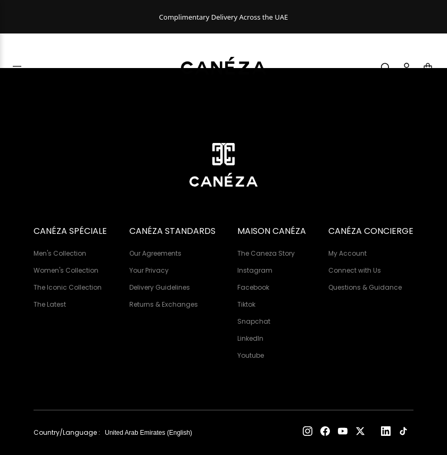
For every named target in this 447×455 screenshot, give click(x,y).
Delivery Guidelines (159, 287)
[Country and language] (153, 432)
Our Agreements (155, 253)
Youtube (250, 355)
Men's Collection (60, 253)
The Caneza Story (266, 253)
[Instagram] (307, 432)
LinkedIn (250, 338)
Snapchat (253, 321)
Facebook (253, 287)
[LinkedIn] (386, 432)
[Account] (406, 67)
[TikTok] (403, 432)
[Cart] (427, 67)
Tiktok (246, 304)
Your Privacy (149, 270)
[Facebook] (325, 432)
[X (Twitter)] (360, 432)
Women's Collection (66, 270)
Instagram (254, 270)
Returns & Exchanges (163, 304)
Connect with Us (354, 270)
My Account (347, 253)
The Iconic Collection (68, 287)
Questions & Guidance (365, 287)
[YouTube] (342, 432)
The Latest (50, 304)
